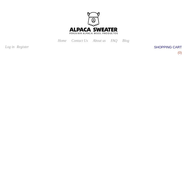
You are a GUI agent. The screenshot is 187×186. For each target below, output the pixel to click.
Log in (9, 47)
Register (23, 47)
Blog (125, 41)
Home (62, 41)
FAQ (114, 41)
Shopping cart (168, 47)
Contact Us (80, 41)
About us (99, 41)
